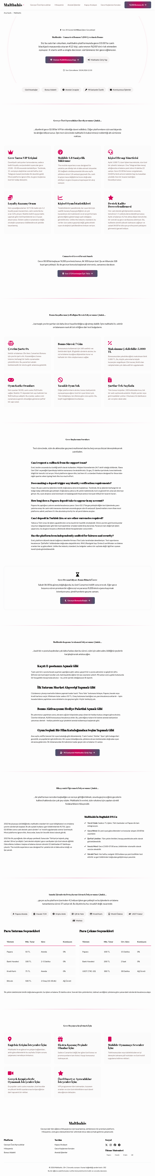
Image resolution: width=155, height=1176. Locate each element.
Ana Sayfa (7, 13)
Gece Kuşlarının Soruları (111, 5)
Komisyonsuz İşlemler (120, 89)
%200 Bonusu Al (137, 5)
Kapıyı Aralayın (90, 5)
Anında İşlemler (74, 5)
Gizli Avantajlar (31, 89)
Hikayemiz (59, 5)
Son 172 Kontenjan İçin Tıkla (77, 273)
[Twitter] (106, 1145)
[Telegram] (119, 1145)
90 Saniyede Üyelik (94, 89)
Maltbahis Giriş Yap (97, 60)
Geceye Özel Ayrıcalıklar (40, 5)
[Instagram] (111, 1145)
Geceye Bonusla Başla (77, 600)
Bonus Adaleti (50, 89)
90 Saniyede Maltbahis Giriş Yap (77, 752)
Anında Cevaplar (70, 89)
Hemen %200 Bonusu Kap (64, 60)
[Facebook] (115, 1145)
